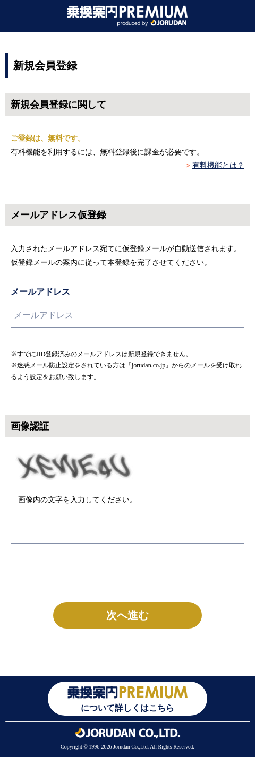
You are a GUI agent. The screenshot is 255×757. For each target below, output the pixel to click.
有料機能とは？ (218, 165)
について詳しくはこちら (127, 698)
